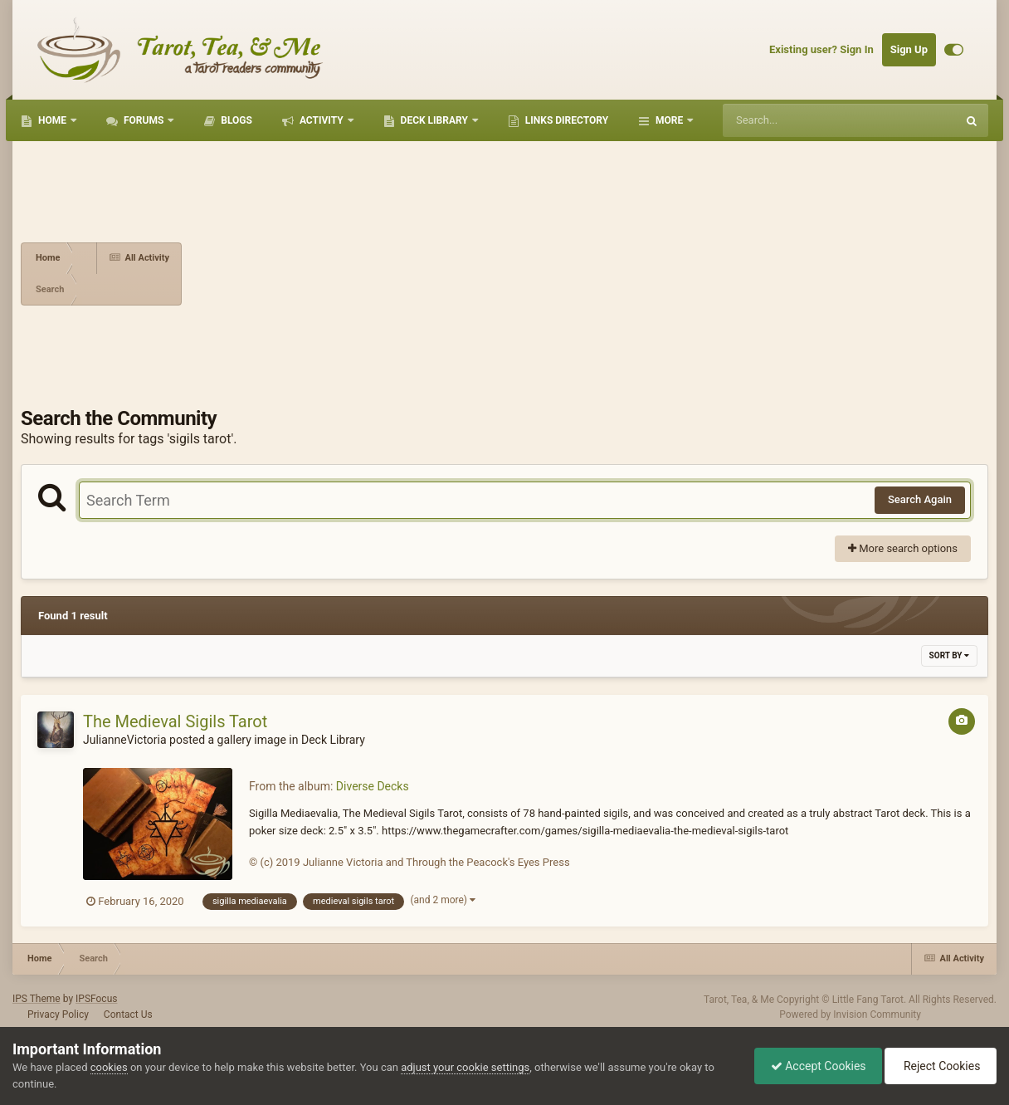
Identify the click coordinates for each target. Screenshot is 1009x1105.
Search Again (920, 499)
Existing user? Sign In (821, 49)
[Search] (797, 120)
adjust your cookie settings (465, 1067)
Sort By (949, 655)
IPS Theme (36, 999)
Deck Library (434, 120)
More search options (903, 548)
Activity (321, 120)
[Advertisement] (585, 274)
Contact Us (128, 1014)
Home (52, 120)
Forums (143, 120)
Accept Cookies (814, 1066)
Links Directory (565, 120)
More (669, 120)
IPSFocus (96, 999)
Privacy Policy (58, 1014)
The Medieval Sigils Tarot (175, 721)
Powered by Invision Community (850, 1014)
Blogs (235, 120)
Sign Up (909, 49)
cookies (109, 1067)
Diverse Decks (372, 786)
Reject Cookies (939, 1066)
